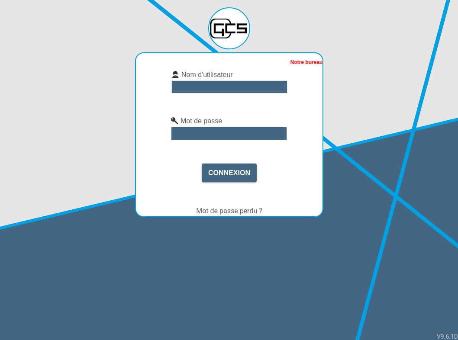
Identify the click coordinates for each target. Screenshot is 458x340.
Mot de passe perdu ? (229, 211)
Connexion (229, 172)
